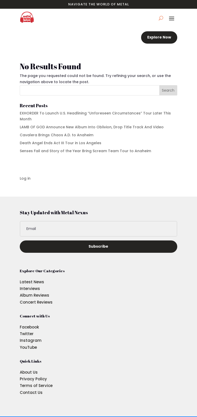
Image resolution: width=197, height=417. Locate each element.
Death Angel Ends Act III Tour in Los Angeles (60, 143)
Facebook (29, 327)
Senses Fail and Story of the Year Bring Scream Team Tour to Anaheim (85, 150)
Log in (25, 178)
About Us (29, 372)
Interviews (30, 288)
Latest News (32, 282)
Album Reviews (34, 295)
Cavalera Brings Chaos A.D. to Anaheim (56, 135)
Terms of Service (36, 385)
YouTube (28, 347)
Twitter (27, 333)
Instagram (31, 340)
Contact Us (31, 392)
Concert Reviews (36, 302)
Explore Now (159, 37)
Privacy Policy (33, 379)
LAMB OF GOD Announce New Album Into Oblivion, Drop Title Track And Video (92, 127)
